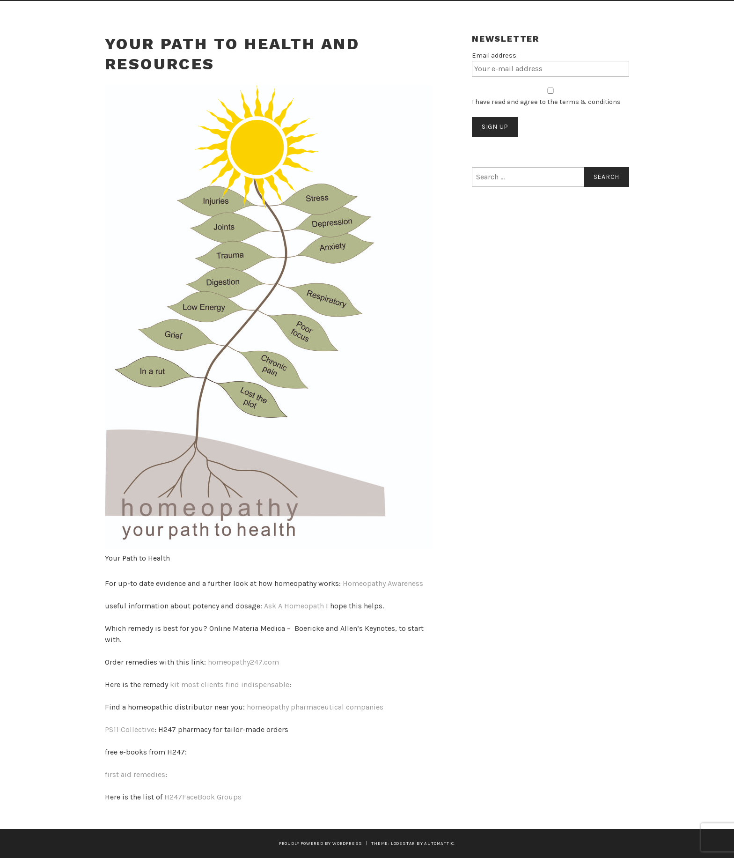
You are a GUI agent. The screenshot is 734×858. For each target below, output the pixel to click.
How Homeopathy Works (347, 12)
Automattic (439, 843)
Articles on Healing (462, 12)
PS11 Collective (129, 729)
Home (121, 12)
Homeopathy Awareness (383, 583)
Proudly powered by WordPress (320, 843)
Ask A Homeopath (294, 605)
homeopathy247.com (243, 662)
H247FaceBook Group (201, 796)
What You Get (254, 12)
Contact (600, 12)
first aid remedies (135, 774)
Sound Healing (179, 12)
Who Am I (539, 12)
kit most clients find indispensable (229, 684)
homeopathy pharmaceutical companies (315, 707)
